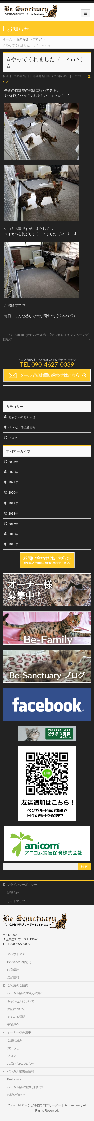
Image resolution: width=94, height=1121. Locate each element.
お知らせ (13, 1048)
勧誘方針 (13, 893)
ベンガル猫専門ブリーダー (43, 1105)
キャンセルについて (20, 1001)
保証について (16, 1009)
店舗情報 (13, 977)
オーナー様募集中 (19, 1032)
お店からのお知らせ (21, 417)
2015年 (13, 544)
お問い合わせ (16, 1095)
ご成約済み (14, 1040)
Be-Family (14, 1079)
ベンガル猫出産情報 (21, 427)
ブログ (12, 438)
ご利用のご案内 (17, 985)
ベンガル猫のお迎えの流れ (25, 993)
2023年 (13, 462)
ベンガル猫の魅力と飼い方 (25, 1087)
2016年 (13, 534)
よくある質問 (16, 1017)
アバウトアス (16, 954)
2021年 (13, 482)
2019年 (13, 503)
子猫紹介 (13, 1024)
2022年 (13, 472)
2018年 (13, 513)
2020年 (13, 492)
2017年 (13, 524)
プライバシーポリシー (22, 884)
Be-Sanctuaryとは (19, 962)
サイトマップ (16, 901)
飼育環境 (13, 970)
